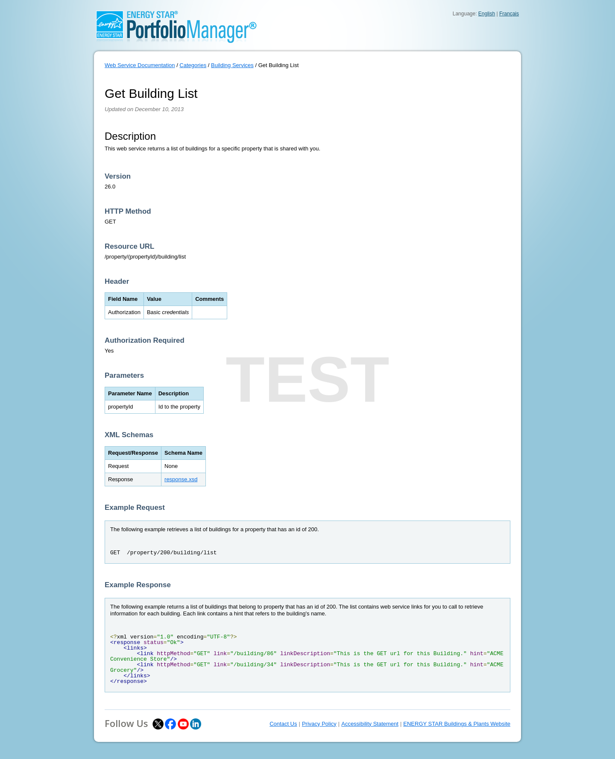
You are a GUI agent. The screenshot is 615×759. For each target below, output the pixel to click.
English (486, 14)
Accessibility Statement (369, 724)
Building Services (232, 65)
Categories (192, 65)
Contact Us (283, 724)
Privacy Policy (319, 724)
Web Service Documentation (140, 65)
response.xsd (180, 479)
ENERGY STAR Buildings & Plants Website (456, 724)
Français (509, 14)
